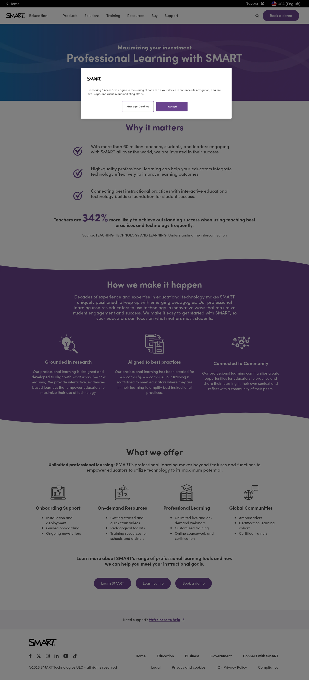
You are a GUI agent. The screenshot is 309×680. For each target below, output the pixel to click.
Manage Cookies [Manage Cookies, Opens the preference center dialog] (138, 106)
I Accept (171, 106)
